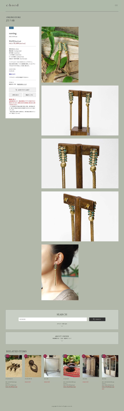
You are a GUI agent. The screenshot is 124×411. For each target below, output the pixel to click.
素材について (12, 74)
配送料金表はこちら (22, 84)
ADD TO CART (23, 90)
